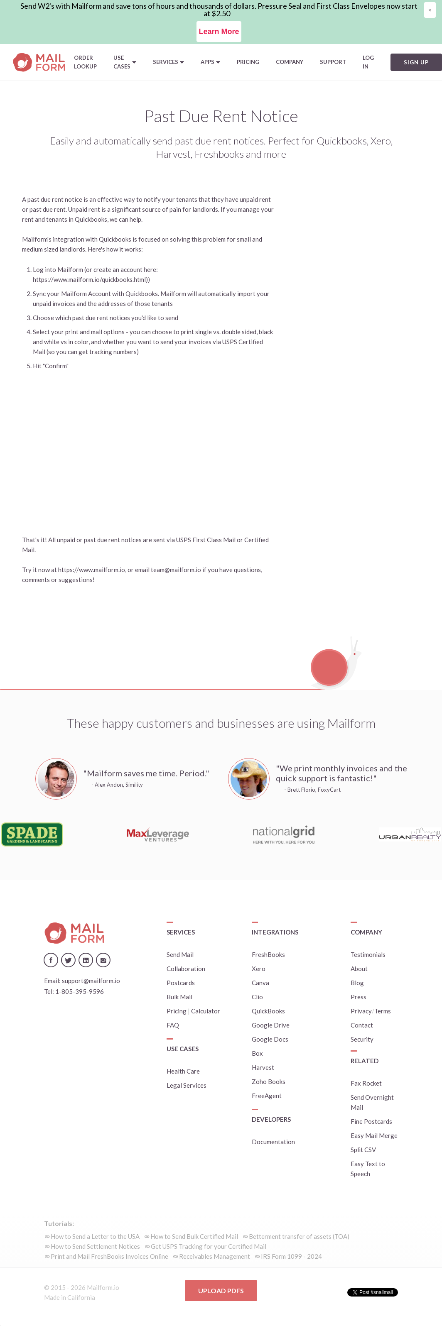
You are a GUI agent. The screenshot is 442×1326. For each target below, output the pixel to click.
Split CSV (363, 1149)
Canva (260, 982)
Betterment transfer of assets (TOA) (299, 1236)
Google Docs (270, 1039)
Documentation (273, 1141)
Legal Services (186, 1085)
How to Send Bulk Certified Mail (194, 1236)
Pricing (248, 62)
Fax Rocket (366, 1083)
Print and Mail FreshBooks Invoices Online (109, 1256)
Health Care (183, 1071)
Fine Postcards (371, 1121)
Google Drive (271, 1025)
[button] (125, 62)
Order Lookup (85, 62)
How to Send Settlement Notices (95, 1246)
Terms (382, 1011)
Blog (357, 982)
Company (289, 62)
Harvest (263, 1067)
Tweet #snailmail (374, 1292)
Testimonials (368, 954)
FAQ (173, 1025)
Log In (368, 62)
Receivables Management (214, 1256)
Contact (362, 1025)
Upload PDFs (221, 1290)
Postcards (181, 982)
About (359, 968)
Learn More (219, 31)
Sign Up (416, 62)
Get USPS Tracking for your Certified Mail (208, 1246)
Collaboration (186, 968)
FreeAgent (267, 1095)
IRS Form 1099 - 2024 (291, 1256)
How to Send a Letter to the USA (95, 1236)
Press (358, 997)
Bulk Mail (179, 997)
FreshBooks (268, 954)
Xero (258, 968)
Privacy (361, 1011)
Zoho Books (268, 1081)
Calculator (205, 1011)
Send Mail (180, 954)
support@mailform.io (91, 980)
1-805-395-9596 (79, 991)
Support (333, 62)
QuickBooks (268, 1011)
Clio (257, 997)
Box (257, 1053)
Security (362, 1039)
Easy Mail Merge (374, 1135)
